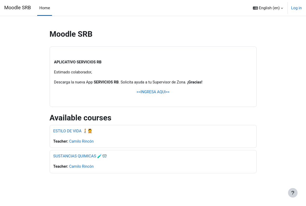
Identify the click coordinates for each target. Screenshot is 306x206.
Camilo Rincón (82, 142)
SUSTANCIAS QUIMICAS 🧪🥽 (80, 157)
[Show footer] (293, 193)
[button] (267, 8)
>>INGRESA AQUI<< (153, 93)
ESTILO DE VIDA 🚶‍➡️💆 (72, 131)
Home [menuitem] (44, 8)
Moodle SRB (17, 8)
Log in (296, 8)
